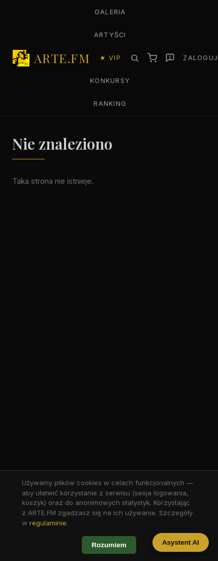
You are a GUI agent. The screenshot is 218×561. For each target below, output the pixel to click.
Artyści (110, 35)
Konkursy (110, 81)
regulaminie (48, 523)
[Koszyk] (152, 58)
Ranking (110, 103)
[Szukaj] (134, 58)
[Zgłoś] (170, 58)
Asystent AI (180, 542)
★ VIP (110, 58)
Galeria (110, 12)
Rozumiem (109, 545)
